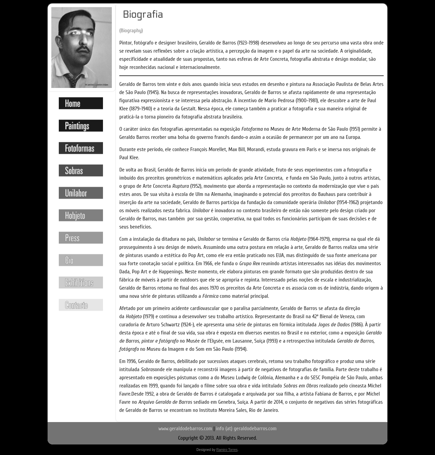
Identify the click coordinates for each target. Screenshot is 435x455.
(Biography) (131, 31)
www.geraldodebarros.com (185, 428)
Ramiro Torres (227, 450)
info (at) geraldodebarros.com (246, 428)
